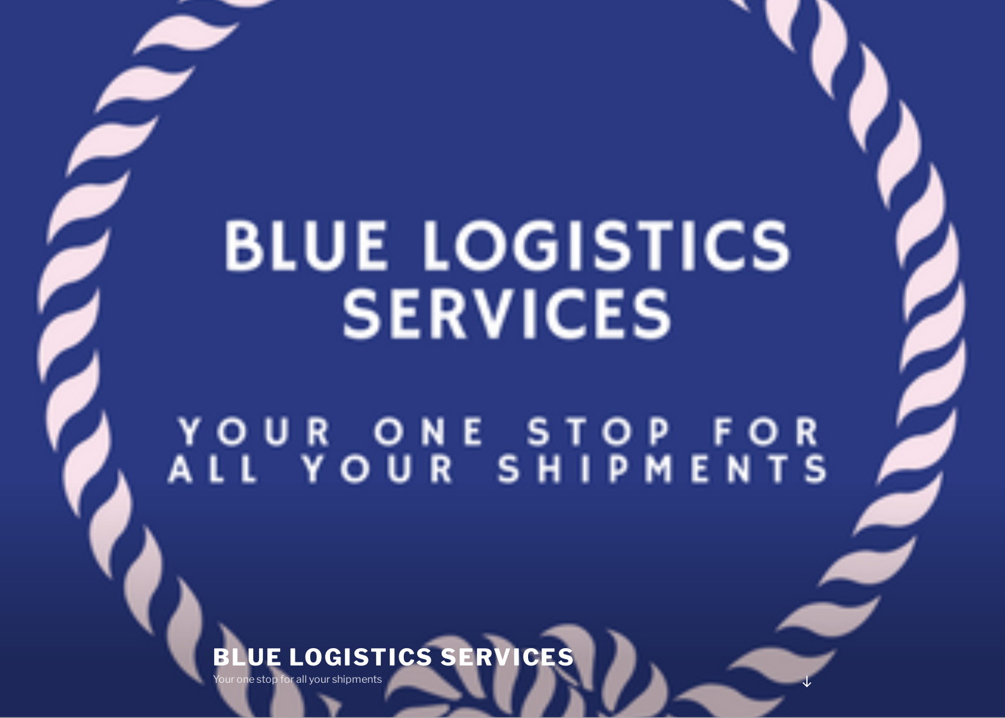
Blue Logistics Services (394, 657)
